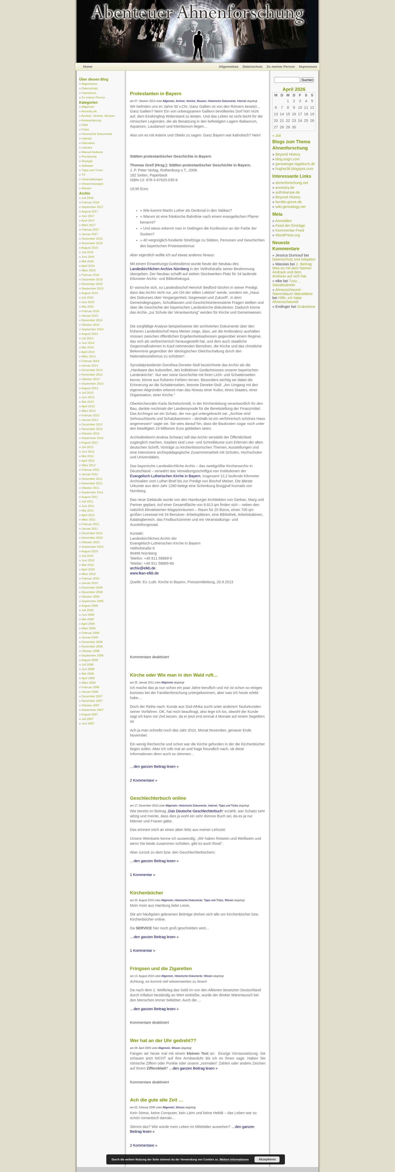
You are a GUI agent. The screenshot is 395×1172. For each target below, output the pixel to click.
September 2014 (93, 329)
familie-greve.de (288, 202)
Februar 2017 (90, 229)
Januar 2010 (90, 582)
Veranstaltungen (92, 179)
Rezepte (87, 161)
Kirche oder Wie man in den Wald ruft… (174, 675)
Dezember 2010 (92, 533)
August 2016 (89, 247)
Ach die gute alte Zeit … (156, 1100)
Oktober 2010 (91, 542)
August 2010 (89, 551)
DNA (85, 124)
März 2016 (88, 270)
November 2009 (92, 592)
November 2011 (92, 483)
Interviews (88, 142)
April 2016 (88, 265)
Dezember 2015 (92, 279)
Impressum (308, 66)
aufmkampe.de (287, 192)
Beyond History (287, 154)
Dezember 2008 (92, 641)
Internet (87, 138)
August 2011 (89, 496)
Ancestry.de (89, 111)
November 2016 (92, 243)
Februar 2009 (90, 632)
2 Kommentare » (143, 780)
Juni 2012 (88, 451)
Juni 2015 (88, 302)
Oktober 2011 (91, 487)
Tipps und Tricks (92, 170)
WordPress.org (287, 235)
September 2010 (93, 546)
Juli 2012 (87, 447)
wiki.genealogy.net (290, 207)
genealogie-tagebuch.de (295, 164)
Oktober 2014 (91, 324)
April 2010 (88, 569)
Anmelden (283, 221)
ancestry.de (284, 188)
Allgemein (87, 106)
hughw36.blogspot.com (294, 169)
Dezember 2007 (92, 696)
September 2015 (93, 288)
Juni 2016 (88, 256)
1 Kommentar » (142, 875)
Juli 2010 (87, 555)
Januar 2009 (90, 637)
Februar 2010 (90, 578)
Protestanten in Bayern (155, 93)
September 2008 (93, 655)
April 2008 (88, 678)
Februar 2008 (90, 687)
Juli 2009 (87, 610)
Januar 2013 (90, 419)
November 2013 (92, 374)
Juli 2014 (87, 338)
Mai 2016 (88, 261)
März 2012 (88, 465)
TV (83, 174)
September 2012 (93, 438)
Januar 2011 (90, 528)
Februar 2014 (90, 360)
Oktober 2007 (91, 705)
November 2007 (92, 700)
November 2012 (92, 428)
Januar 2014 (90, 365)
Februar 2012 (90, 469)
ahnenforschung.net (291, 183)
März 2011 (88, 519)
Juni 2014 (88, 342)
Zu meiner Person (281, 66)
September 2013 (93, 383)
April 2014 (88, 351)
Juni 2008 (88, 669)
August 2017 (89, 211)
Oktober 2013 (91, 379)
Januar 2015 (90, 315)
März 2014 (88, 356)
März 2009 (88, 628)
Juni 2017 (88, 215)
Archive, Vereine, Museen (98, 115)
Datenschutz (252, 66)
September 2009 (93, 601)
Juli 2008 (87, 664)
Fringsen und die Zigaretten (161, 968)
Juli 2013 (87, 392)
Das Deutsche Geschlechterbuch (195, 811)
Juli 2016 (87, 252)
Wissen (86, 188)
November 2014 (92, 320)
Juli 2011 (87, 501)
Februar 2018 (90, 202)
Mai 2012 (88, 456)
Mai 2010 (88, 564)
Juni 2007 (88, 723)
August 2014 (89, 333)
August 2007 (89, 714)
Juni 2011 (88, 505)
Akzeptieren (267, 1159)
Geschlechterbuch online (158, 798)
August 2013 (89, 388)
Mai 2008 (88, 673)
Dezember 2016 (92, 238)
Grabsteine (306, 307)
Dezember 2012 (92, 424)
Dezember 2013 (92, 370)
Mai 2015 (88, 306)
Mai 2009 (88, 619)
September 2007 (93, 709)
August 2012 (89, 442)
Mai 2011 (88, 510)
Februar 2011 (90, 524)
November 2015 (92, 283)
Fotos (85, 129)
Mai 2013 (88, 401)
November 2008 (92, 646)
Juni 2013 (88, 397)
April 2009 (88, 623)
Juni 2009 (88, 614)
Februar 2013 (90, 415)
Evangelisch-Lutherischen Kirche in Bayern (165, 476)
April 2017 (88, 220)
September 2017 (93, 206)
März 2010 (88, 573)
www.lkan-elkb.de (144, 573)
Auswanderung (91, 120)
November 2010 (92, 537)
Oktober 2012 (91, 433)
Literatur (87, 147)
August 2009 (89, 605)
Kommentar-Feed (289, 230)
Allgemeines (229, 66)
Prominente (89, 156)
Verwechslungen (92, 183)
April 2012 (88, 460)
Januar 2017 (90, 234)
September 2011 (93, 492)
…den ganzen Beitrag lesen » (154, 766)
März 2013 (88, 410)
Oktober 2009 (91, 596)
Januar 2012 (90, 474)
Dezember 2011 (92, 478)
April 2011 (88, 515)
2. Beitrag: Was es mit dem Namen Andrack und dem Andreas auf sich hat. (292, 270)
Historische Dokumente (97, 133)
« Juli (276, 135)
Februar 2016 (90, 274)
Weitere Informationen (234, 1159)
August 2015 (89, 293)
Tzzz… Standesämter (286, 283)
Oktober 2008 (91, 650)
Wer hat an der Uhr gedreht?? (163, 1040)
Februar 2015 (90, 311)
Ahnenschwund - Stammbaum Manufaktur (292, 292)
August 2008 (89, 660)
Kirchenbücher (146, 892)
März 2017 (88, 225)
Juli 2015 (87, 297)
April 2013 (88, 406)
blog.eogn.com (287, 159)
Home (87, 66)
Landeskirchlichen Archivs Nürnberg (159, 269)
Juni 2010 (88, 560)
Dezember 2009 (92, 587)
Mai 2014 (88, 347)
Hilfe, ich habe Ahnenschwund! (287, 300)
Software (87, 165)
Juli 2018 (87, 197)
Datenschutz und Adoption (293, 259)
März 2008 (88, 682)
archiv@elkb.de (142, 568)
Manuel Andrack (92, 152)
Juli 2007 (87, 718)
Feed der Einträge (290, 226)
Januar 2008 (90, 691)
